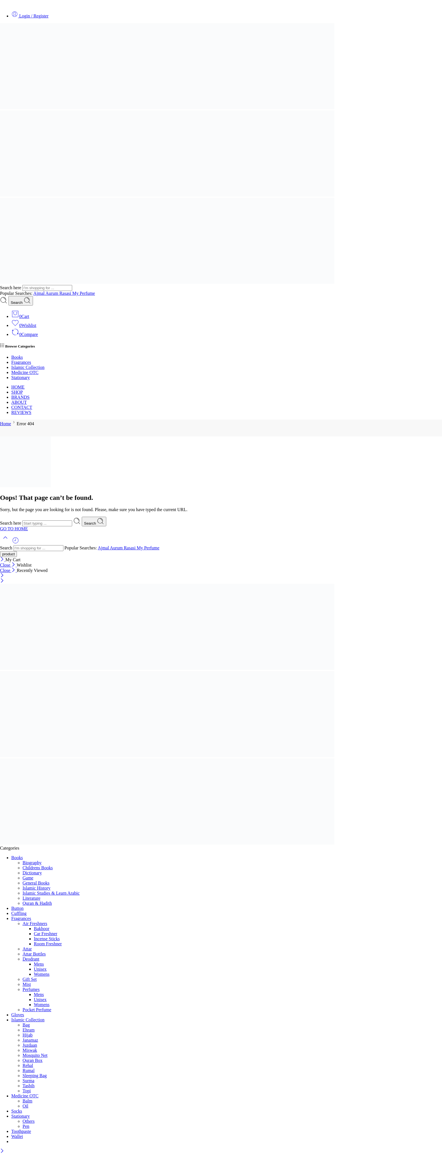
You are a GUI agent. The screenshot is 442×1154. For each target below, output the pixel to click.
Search (21, 301)
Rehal (28, 1065)
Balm (27, 1101)
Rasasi (65, 293)
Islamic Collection (28, 367)
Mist (27, 984)
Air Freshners (35, 923)
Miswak (30, 1050)
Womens (42, 974)
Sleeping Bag (35, 1075)
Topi (27, 1090)
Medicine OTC (24, 372)
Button (17, 908)
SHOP (17, 392)
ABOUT (19, 402)
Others (29, 1121)
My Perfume (83, 293)
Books (17, 357)
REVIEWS (21, 412)
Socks (16, 1111)
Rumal (29, 1070)
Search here (11, 287)
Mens (39, 964)
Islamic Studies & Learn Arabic (51, 893)
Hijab (28, 1035)
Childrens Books (38, 867)
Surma (28, 1080)
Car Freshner (45, 933)
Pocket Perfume (37, 1009)
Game (28, 877)
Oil (25, 1106)
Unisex (40, 969)
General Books (36, 883)
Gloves (17, 1014)
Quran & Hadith (37, 903)
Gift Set (30, 979)
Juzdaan (30, 1045)
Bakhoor (41, 928)
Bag (26, 1024)
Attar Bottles (34, 954)
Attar (27, 948)
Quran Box (33, 1060)
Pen (26, 1126)
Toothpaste (21, 1131)
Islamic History (36, 888)
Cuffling (18, 913)
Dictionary (32, 872)
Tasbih (28, 1085)
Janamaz (30, 1040)
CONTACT (21, 407)
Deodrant (31, 959)
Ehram (29, 1030)
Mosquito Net (35, 1055)
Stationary (20, 377)
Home (5, 423)
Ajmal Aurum (46, 293)
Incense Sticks (47, 938)
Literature (31, 898)
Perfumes (31, 989)
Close (8, 565)
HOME (18, 387)
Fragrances (21, 362)
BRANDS (20, 397)
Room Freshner (48, 943)
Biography (32, 862)
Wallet (17, 1136)
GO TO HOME (14, 528)
